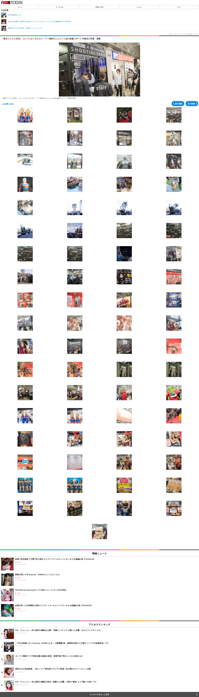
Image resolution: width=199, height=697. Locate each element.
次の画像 (191, 103)
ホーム (20, 7)
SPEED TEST (99, 7)
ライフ (179, 7)
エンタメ (139, 7)
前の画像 (178, 103)
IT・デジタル (59, 7)
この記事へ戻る (7, 104)
